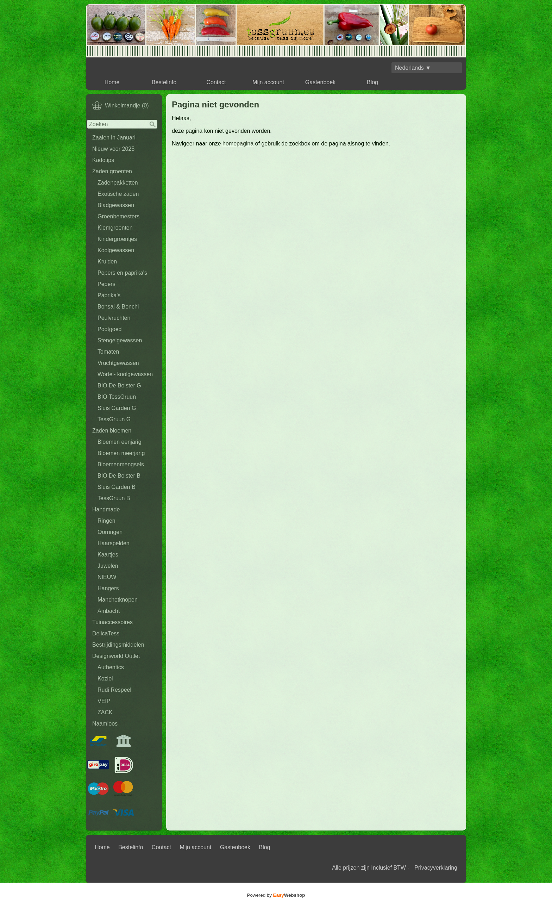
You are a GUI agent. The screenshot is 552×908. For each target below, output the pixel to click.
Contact (216, 82)
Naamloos (105, 724)
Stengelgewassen (120, 340)
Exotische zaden (118, 194)
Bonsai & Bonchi (118, 307)
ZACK (105, 712)
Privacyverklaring (435, 868)
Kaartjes (108, 555)
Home (112, 82)
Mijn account (268, 82)
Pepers (106, 284)
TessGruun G (114, 419)
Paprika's (109, 295)
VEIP (104, 701)
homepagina (237, 144)
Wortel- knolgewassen (125, 374)
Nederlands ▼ (413, 68)
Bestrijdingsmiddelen (118, 645)
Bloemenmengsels (121, 464)
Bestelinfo (164, 82)
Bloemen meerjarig (121, 453)
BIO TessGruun (117, 397)
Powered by (276, 895)
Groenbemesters (118, 216)
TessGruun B (114, 498)
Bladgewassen (116, 205)
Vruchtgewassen (118, 363)
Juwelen (108, 566)
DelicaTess (105, 633)
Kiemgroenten (115, 228)
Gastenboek (320, 82)
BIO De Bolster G (119, 385)
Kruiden (107, 262)
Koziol (105, 679)
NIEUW (107, 577)
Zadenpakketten (118, 183)
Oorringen (110, 532)
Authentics (111, 667)
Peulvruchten (114, 318)
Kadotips (103, 160)
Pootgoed (110, 329)
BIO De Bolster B (119, 476)
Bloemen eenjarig (120, 442)
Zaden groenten (112, 171)
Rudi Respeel (114, 690)
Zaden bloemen (111, 431)
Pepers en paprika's (122, 273)
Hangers (108, 588)
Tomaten (108, 352)
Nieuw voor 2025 (113, 149)
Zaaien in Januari (114, 138)
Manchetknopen (118, 600)
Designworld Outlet (116, 656)
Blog (372, 82)
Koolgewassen (116, 250)
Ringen (106, 521)
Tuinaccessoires (112, 622)
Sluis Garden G (117, 408)
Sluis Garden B (117, 487)
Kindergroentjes (117, 239)
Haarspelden (114, 543)
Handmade (106, 509)
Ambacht (109, 611)
